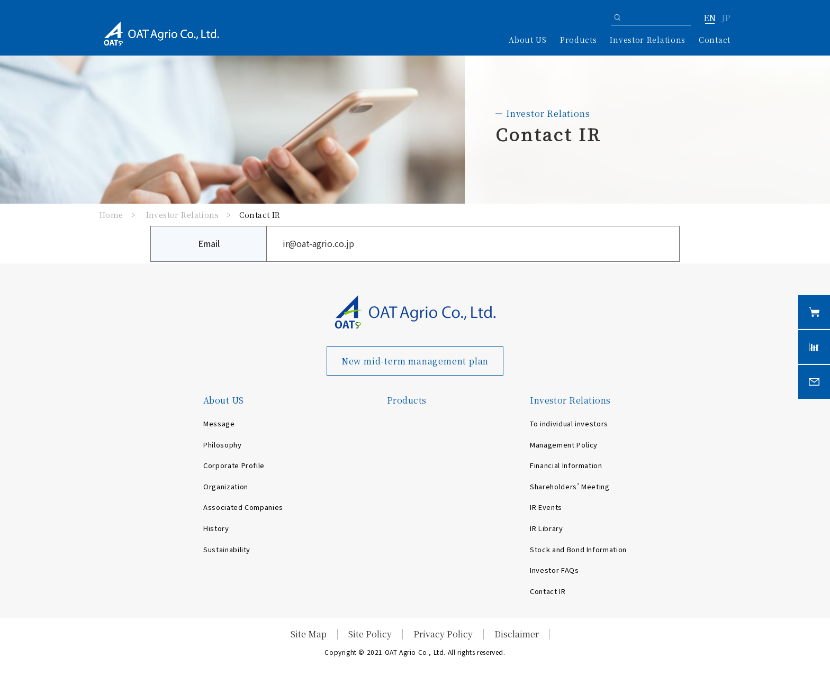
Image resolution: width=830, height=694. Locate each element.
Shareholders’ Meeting (570, 486)
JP (725, 18)
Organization (225, 486)
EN (709, 18)
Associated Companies (243, 507)
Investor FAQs (554, 570)
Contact (714, 39)
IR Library (546, 528)
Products (578, 39)
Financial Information (566, 465)
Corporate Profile (234, 465)
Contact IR (548, 591)
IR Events (546, 507)
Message (219, 423)
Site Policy (370, 634)
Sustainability (226, 549)
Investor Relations (182, 214)
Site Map (309, 634)
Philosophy (222, 445)
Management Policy (564, 445)
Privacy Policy (443, 634)
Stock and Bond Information (578, 549)
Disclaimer (516, 634)
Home (111, 214)
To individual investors (569, 423)
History (216, 528)
